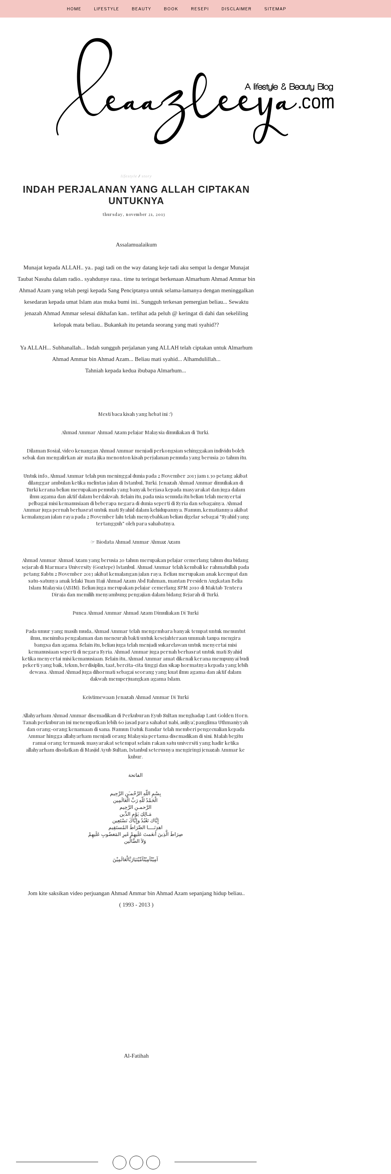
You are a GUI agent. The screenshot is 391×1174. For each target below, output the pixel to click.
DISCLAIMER (236, 8)
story (147, 176)
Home (74, 8)
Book (171, 8)
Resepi (200, 8)
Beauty (141, 8)
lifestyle (129, 176)
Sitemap (275, 8)
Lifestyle (106, 8)
